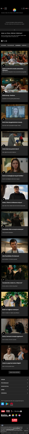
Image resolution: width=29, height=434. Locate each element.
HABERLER (24, 45)
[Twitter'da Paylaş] (4, 41)
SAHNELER (18, 45)
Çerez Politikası (16, 428)
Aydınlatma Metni (10, 429)
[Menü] (1, 8)
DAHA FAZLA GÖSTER (14, 372)
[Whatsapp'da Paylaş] (6, 41)
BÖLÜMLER (3, 45)
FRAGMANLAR (10, 45)
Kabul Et (26, 430)
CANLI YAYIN (5, 8)
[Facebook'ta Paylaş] (2, 41)
